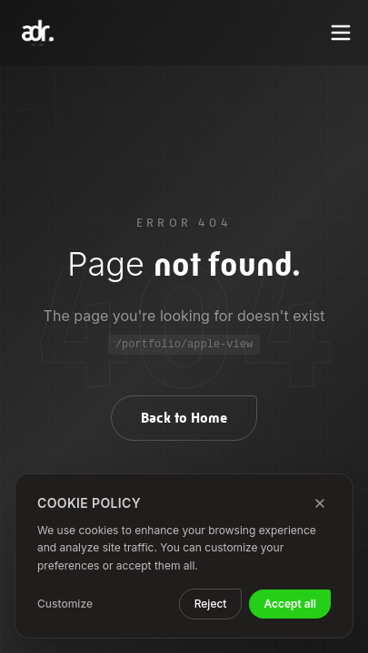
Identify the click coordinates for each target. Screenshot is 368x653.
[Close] (320, 503)
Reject (210, 603)
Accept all (290, 603)
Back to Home (184, 417)
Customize (65, 603)
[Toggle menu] (340, 32)
